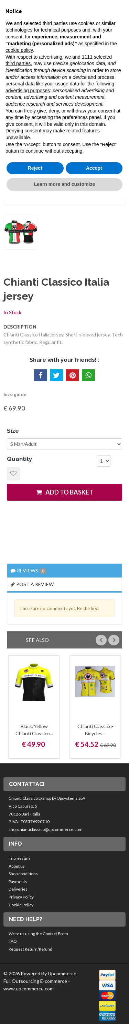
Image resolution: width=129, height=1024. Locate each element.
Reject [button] (35, 168)
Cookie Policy (21, 904)
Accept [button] (94, 168)
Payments (18, 881)
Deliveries (18, 889)
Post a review (32, 584)
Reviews (28, 571)
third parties (18, 63)
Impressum (19, 858)
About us (17, 866)
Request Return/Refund (30, 949)
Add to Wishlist (13, 473)
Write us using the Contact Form (38, 933)
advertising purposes (28, 90)
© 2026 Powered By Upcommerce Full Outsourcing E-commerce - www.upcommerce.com (39, 981)
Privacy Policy (21, 897)
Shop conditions (23, 873)
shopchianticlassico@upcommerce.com (46, 829)
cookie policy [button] (19, 50)
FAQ (13, 941)
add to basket (64, 492)
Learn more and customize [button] (64, 184)
